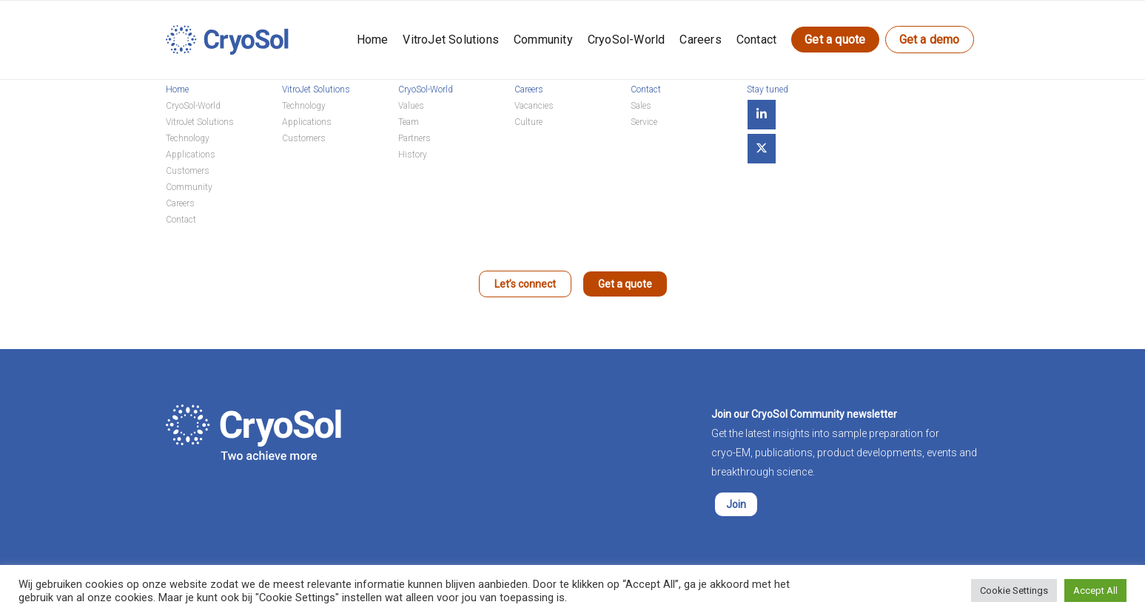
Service (644, 122)
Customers (187, 171)
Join (736, 504)
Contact (756, 40)
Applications (190, 154)
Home (373, 40)
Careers (700, 40)
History (412, 154)
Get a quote (835, 40)
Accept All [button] (1095, 590)
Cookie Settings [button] (1014, 590)
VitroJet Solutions (451, 40)
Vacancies (534, 106)
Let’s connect (525, 284)
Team (408, 122)
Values (411, 106)
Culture (528, 122)
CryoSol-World (626, 40)
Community (543, 40)
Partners (414, 138)
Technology (187, 138)
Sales (641, 106)
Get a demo (929, 40)
